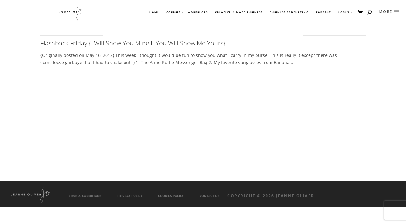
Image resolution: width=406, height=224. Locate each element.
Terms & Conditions (84, 196)
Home (154, 12)
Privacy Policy (129, 196)
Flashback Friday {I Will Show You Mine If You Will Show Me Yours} (132, 43)
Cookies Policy (171, 196)
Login (343, 12)
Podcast (323, 12)
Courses (173, 12)
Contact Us (210, 196)
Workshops (198, 12)
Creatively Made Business (238, 12)
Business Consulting (289, 12)
